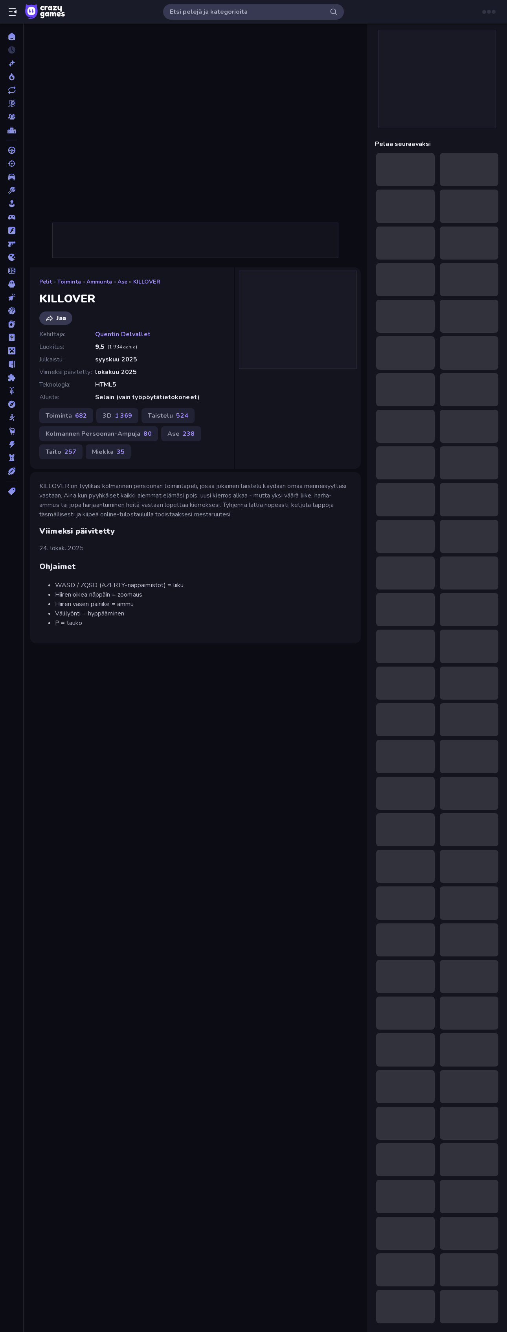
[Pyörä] (11, 391)
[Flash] (11, 230)
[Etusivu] (11, 36)
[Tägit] (11, 491)
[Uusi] (11, 63)
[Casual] (11, 203)
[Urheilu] (11, 471)
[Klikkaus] (11, 297)
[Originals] (11, 103)
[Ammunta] (11, 163)
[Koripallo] (11, 310)
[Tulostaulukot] (11, 130)
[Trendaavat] (11, 76)
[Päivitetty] (11, 90)
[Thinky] (11, 431)
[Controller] (11, 217)
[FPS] (11, 244)
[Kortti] (11, 324)
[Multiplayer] (11, 116)
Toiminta (69, 282)
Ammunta (99, 282)
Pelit (45, 282)
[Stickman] (11, 417)
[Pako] (11, 364)
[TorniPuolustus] (11, 457)
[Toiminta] (11, 444)
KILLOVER (146, 282)
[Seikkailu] (11, 404)
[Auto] (11, 177)
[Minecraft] (11, 350)
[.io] (11, 257)
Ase (122, 282)
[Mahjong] (11, 337)
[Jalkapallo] (11, 270)
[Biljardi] (11, 190)
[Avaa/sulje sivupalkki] (12, 11)
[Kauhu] (11, 284)
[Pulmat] (11, 377)
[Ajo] (11, 150)
